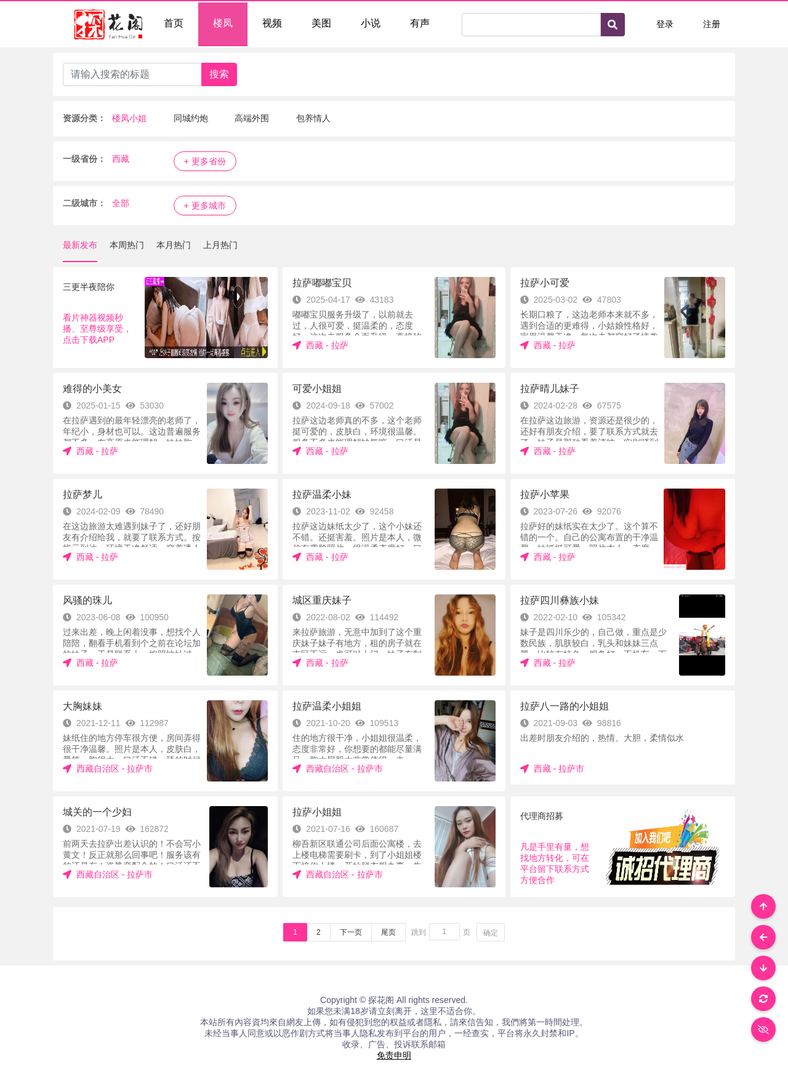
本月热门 (173, 245)
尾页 (388, 932)
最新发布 (80, 245)
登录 (664, 24)
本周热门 (127, 245)
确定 (490, 933)
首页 (173, 23)
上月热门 (220, 245)
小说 (370, 23)
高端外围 (252, 118)
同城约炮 (191, 118)
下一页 (351, 932)
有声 (420, 23)
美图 (321, 23)
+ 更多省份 (205, 161)
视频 (272, 23)
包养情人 (313, 118)
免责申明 (394, 1055)
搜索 (219, 74)
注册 (711, 24)
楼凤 (223, 23)
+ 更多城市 (205, 205)
